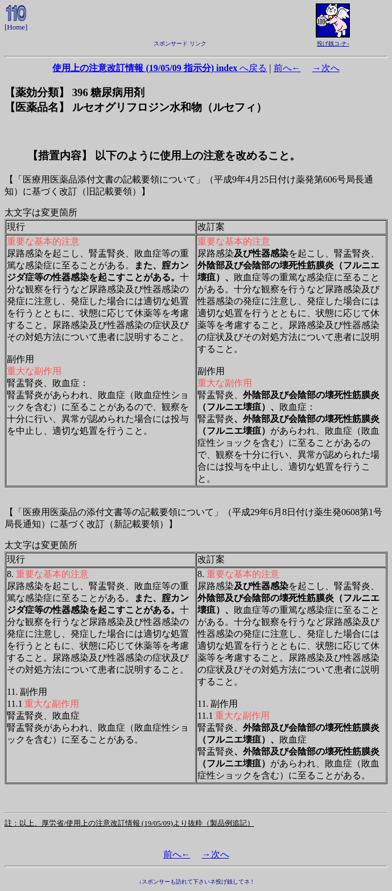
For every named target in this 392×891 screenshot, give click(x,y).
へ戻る (159, 68)
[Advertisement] (180, 20)
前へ (287, 68)
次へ (326, 68)
